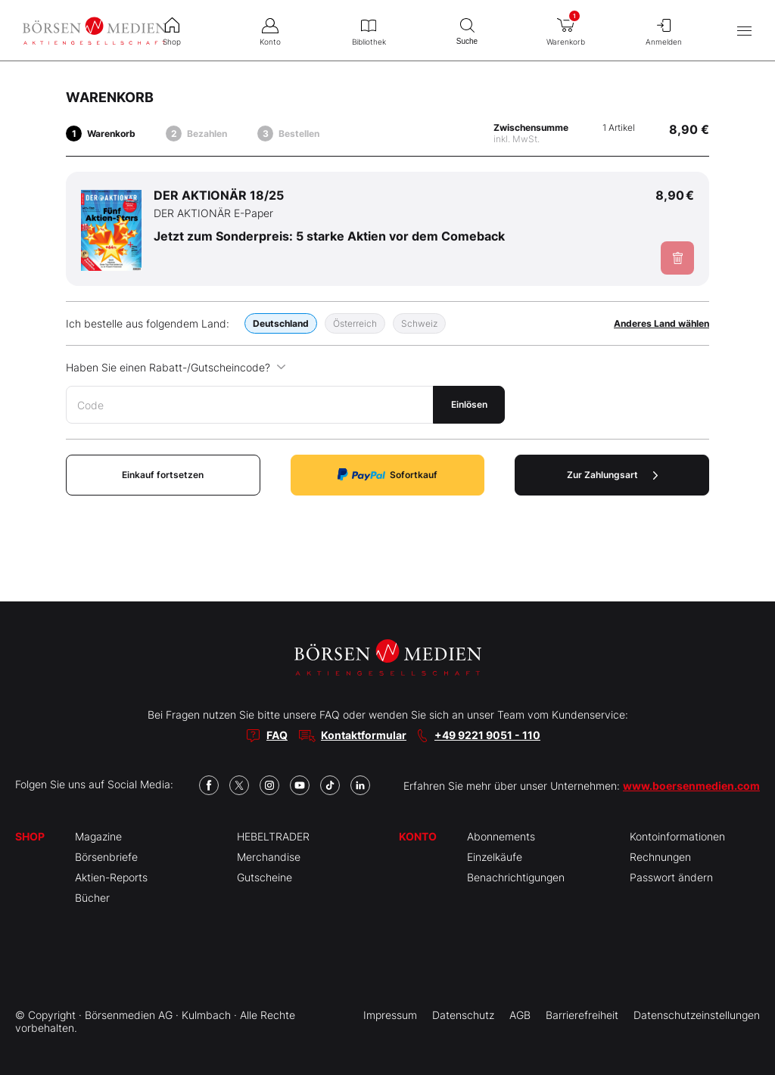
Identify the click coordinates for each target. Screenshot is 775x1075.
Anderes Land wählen (661, 323)
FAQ (277, 735)
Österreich (355, 323)
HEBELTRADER (273, 836)
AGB (520, 1014)
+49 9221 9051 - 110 (487, 735)
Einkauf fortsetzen (163, 474)
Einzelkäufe (494, 856)
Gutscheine (264, 877)
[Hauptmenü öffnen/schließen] (744, 30)
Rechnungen (660, 856)
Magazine (98, 836)
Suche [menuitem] (467, 29)
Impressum (390, 1014)
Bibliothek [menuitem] (368, 30)
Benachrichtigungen (516, 877)
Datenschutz (463, 1014)
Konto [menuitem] (270, 30)
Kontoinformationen (677, 836)
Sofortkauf (387, 474)
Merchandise (268, 856)
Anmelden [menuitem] (663, 30)
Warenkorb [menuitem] (565, 27)
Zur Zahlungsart (612, 474)
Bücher (92, 897)
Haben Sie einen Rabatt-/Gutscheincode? (176, 367)
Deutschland (281, 323)
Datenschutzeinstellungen (696, 1014)
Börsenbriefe (106, 856)
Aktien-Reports (111, 877)
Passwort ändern (671, 877)
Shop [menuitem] (172, 30)
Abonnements (501, 836)
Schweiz (419, 323)
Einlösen (469, 404)
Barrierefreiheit (582, 1014)
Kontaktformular (363, 735)
